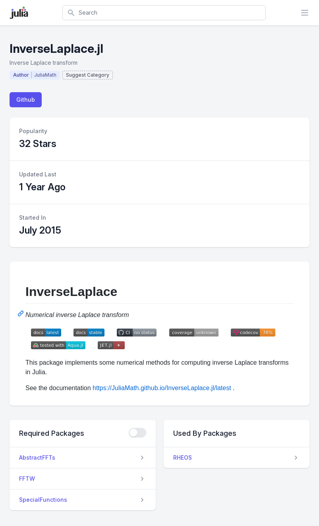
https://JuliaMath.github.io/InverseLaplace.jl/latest (162, 388)
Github (25, 99)
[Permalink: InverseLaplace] (21, 313)
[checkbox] (137, 432)
